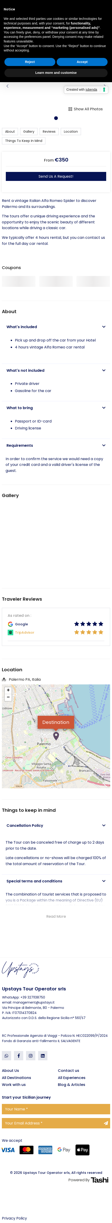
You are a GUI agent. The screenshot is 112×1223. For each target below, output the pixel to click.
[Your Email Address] (56, 1123)
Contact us (68, 1070)
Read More (56, 916)
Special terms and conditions (56, 881)
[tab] (56, 327)
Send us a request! (56, 176)
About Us (10, 1070)
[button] (56, 118)
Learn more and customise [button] (56, 73)
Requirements (56, 446)
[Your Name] (56, 1109)
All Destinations (16, 1077)
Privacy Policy (14, 1218)
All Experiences (72, 1077)
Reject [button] (30, 62)
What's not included (56, 371)
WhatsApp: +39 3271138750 (23, 997)
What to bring (56, 408)
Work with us (14, 1084)
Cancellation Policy (56, 826)
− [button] (8, 697)
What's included (56, 327)
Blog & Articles (71, 1084)
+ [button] (8, 690)
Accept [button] (82, 62)
